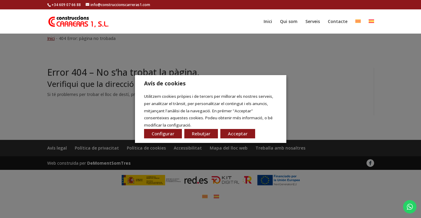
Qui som (289, 21)
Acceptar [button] (238, 133)
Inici (268, 21)
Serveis (312, 21)
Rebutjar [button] (201, 133)
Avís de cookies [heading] (165, 83)
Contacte (337, 21)
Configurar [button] (163, 133)
